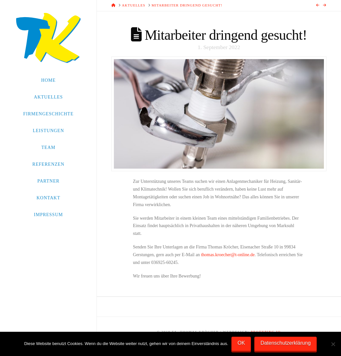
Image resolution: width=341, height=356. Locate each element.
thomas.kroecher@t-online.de (228, 254)
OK (241, 343)
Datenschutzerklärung (285, 343)
